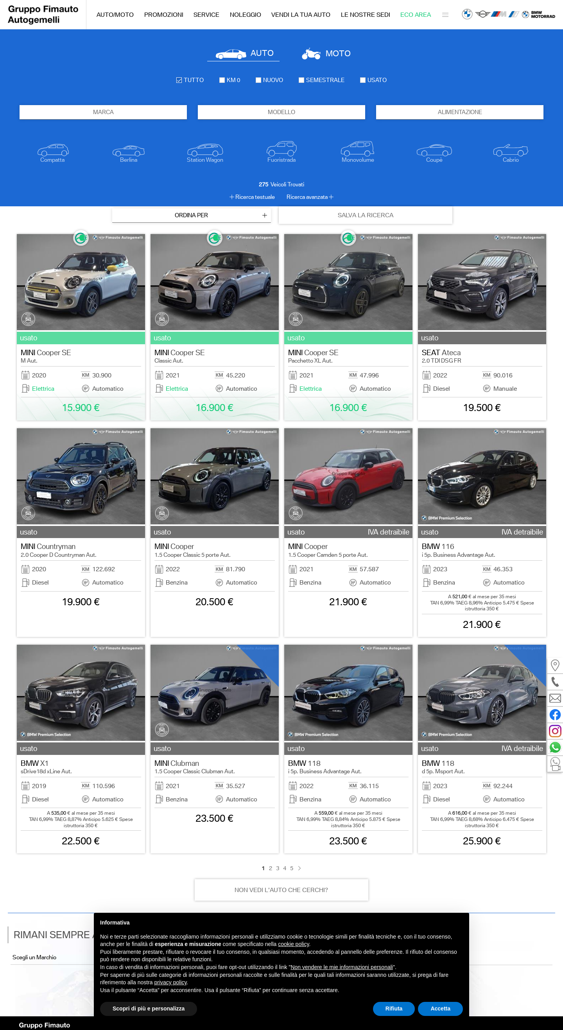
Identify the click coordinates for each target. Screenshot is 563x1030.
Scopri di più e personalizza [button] (149, 1008)
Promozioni (163, 14)
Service (206, 14)
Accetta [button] (440, 1008)
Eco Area (415, 14)
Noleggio (245, 14)
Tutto (190, 80)
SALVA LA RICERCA (365, 215)
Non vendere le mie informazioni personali (341, 967)
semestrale (321, 80)
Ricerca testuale (255, 197)
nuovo (269, 80)
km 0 (229, 80)
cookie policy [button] (293, 944)
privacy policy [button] (170, 982)
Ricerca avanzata (307, 197)
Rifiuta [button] (394, 1008)
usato (373, 80)
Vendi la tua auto (300, 14)
